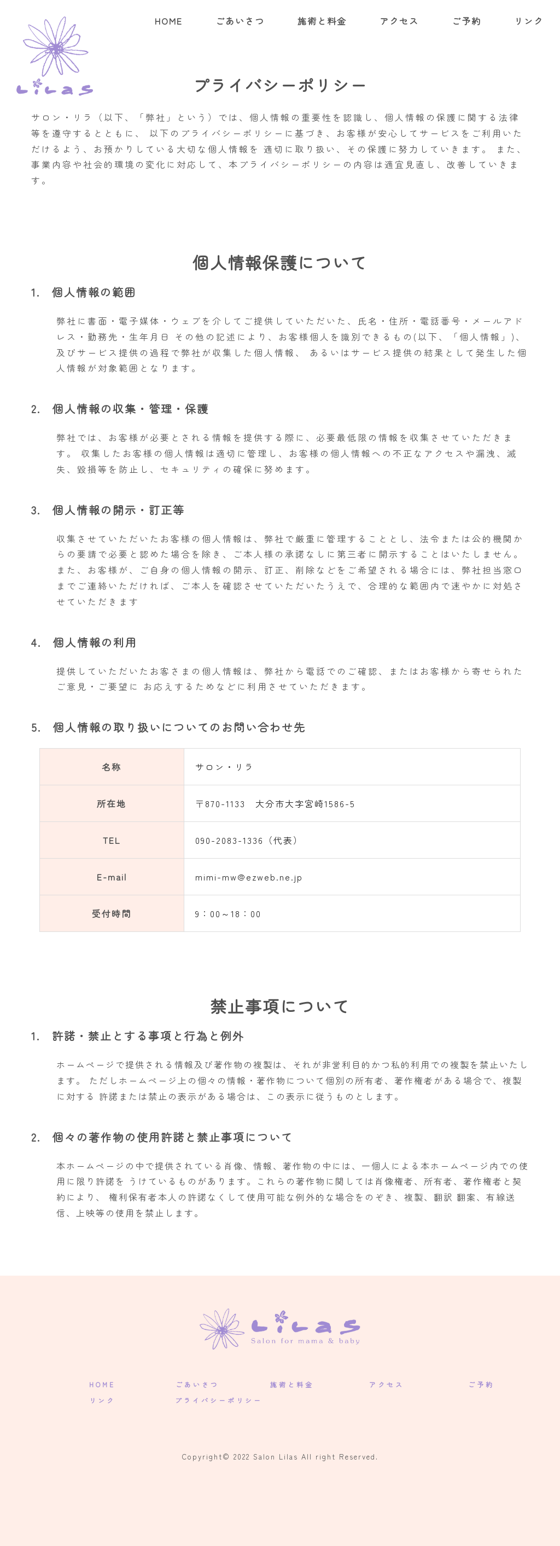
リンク (529, 20)
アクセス (399, 20)
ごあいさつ (240, 20)
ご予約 (466, 20)
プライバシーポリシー (218, 1400)
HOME (169, 20)
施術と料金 (322, 20)
